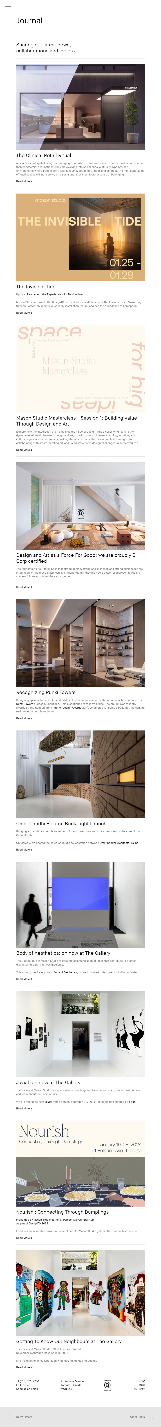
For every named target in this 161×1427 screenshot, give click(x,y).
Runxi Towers (24, 704)
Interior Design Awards (67, 708)
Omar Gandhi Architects (114, 843)
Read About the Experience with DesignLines (55, 294)
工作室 (141, 1381)
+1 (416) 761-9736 (27, 1381)
